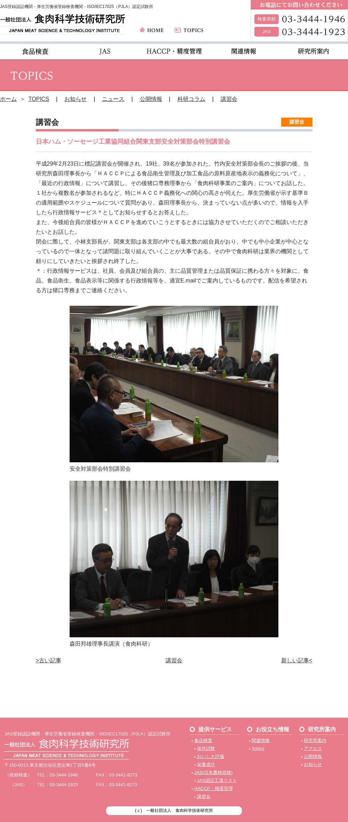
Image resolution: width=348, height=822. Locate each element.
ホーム (8, 99)
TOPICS (39, 99)
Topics (258, 748)
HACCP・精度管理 (213, 788)
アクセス (313, 748)
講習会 (229, 99)
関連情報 (261, 740)
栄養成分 (206, 764)
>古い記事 (48, 660)
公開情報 (151, 99)
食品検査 (203, 740)
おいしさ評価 (210, 756)
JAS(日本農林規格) (213, 772)
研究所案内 (315, 740)
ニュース (113, 99)
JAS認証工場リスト (217, 780)
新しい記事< (296, 660)
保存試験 (206, 748)
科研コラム (191, 99)
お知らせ (75, 99)
